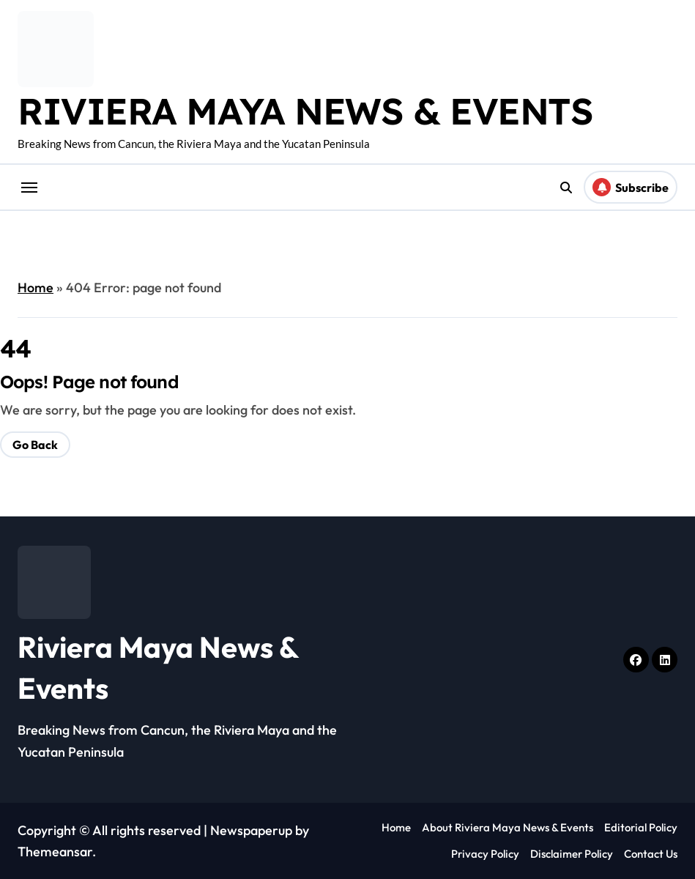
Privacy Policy (485, 854)
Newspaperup (251, 830)
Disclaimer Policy (571, 854)
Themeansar (55, 851)
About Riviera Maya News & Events (507, 827)
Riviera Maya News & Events (305, 111)
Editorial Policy (640, 827)
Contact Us (650, 854)
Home (35, 287)
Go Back (35, 444)
